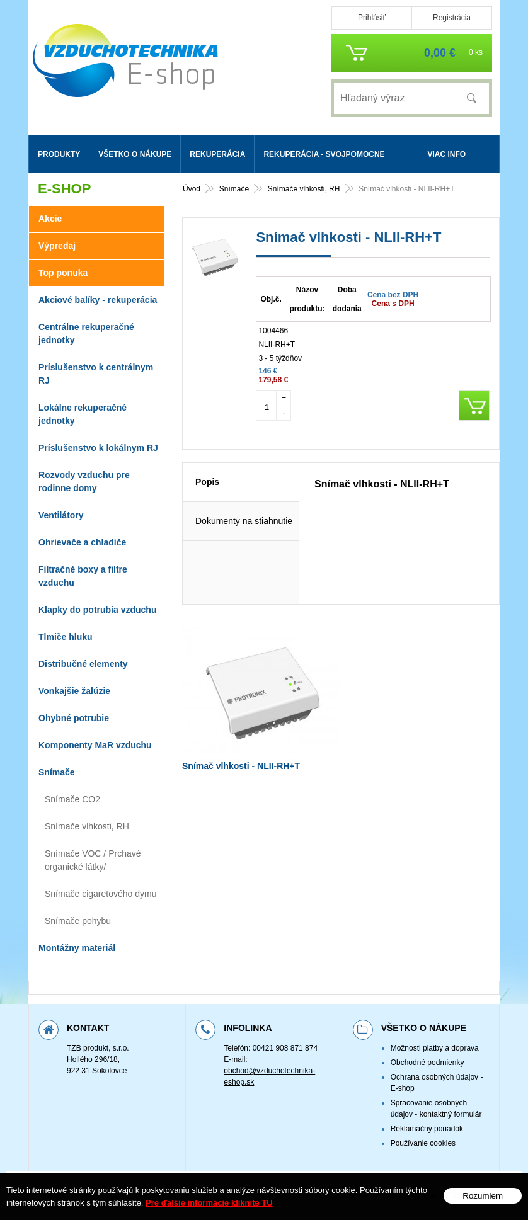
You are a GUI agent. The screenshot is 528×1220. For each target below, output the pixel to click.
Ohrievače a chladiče (82, 542)
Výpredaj (57, 246)
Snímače (56, 772)
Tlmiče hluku (65, 637)
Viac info (446, 154)
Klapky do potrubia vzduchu (97, 610)
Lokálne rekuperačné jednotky (82, 414)
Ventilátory (61, 515)
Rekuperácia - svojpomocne (323, 154)
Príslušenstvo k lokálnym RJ (98, 448)
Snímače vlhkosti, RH (87, 826)
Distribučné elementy (83, 664)
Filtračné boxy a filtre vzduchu (82, 576)
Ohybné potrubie (73, 718)
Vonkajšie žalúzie (74, 691)
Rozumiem (482, 1195)
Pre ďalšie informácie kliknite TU (209, 1202)
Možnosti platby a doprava (435, 1048)
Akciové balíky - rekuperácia (97, 300)
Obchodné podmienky (427, 1062)
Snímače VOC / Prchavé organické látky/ (93, 860)
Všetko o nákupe (134, 154)
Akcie (50, 219)
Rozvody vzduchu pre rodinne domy (84, 481)
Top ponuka (63, 273)
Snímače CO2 (72, 799)
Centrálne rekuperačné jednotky (86, 333)
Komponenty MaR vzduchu (95, 745)
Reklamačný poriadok (427, 1128)
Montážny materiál (76, 948)
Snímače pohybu (78, 921)
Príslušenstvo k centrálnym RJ (95, 373)
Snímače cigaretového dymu (100, 894)
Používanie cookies (423, 1143)
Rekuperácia (217, 154)
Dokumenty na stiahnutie (243, 553)
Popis (207, 514)
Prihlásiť (372, 17)
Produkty (59, 154)
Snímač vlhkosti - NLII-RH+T (241, 798)
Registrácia (452, 17)
